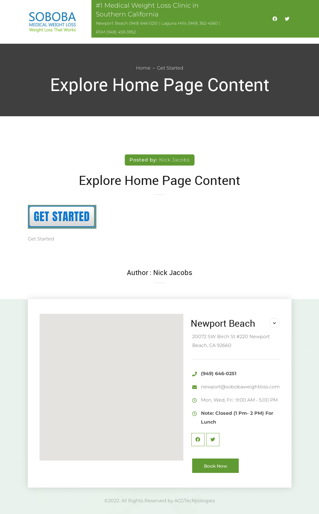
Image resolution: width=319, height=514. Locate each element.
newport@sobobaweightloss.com (240, 387)
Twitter (212, 439)
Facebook (197, 439)
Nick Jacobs (174, 160)
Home (143, 68)
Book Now (215, 466)
